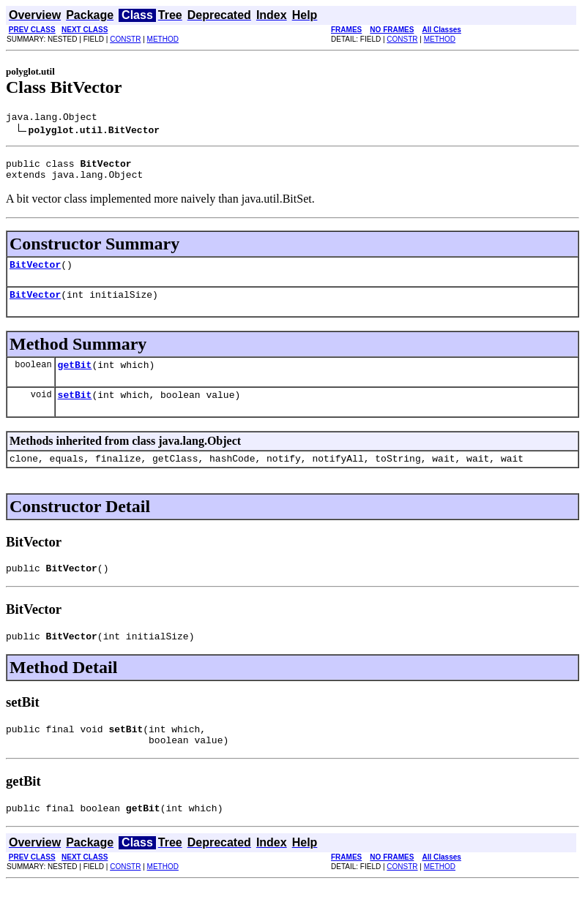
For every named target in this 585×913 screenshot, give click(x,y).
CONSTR (125, 39)
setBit (75, 409)
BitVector (35, 272)
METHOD (163, 39)
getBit (75, 377)
